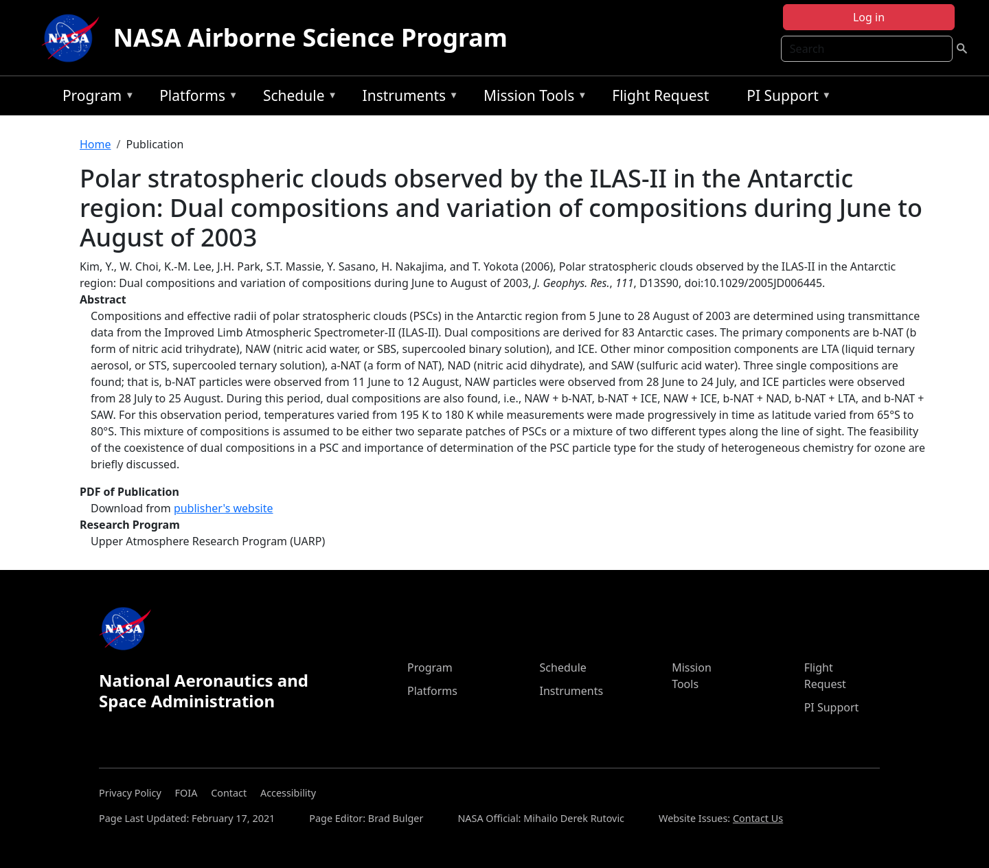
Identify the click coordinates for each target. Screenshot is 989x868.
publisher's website (223, 508)
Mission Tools (532, 98)
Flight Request (660, 95)
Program (95, 98)
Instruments (407, 98)
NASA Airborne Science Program (310, 37)
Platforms (195, 98)
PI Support (785, 98)
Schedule (296, 98)
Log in (869, 17)
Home (95, 144)
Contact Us (758, 818)
